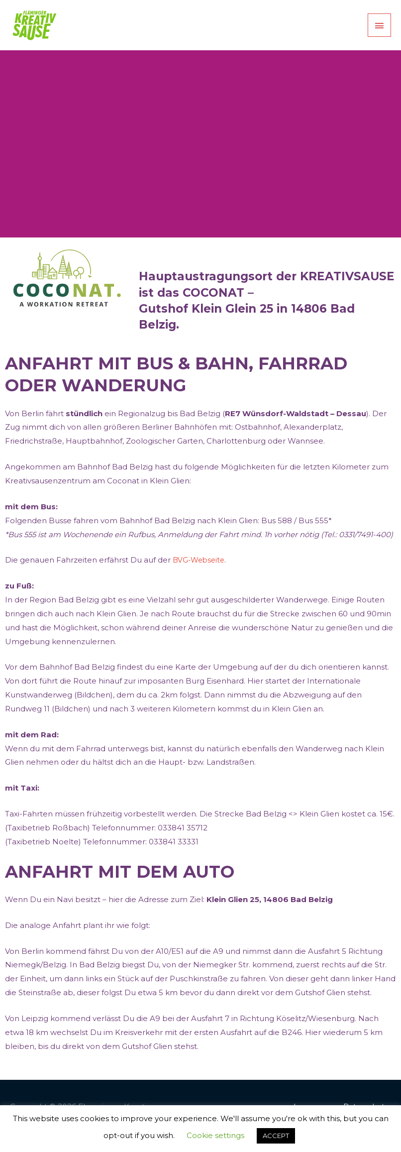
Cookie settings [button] (215, 1135)
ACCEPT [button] (276, 1136)
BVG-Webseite (200, 578)
